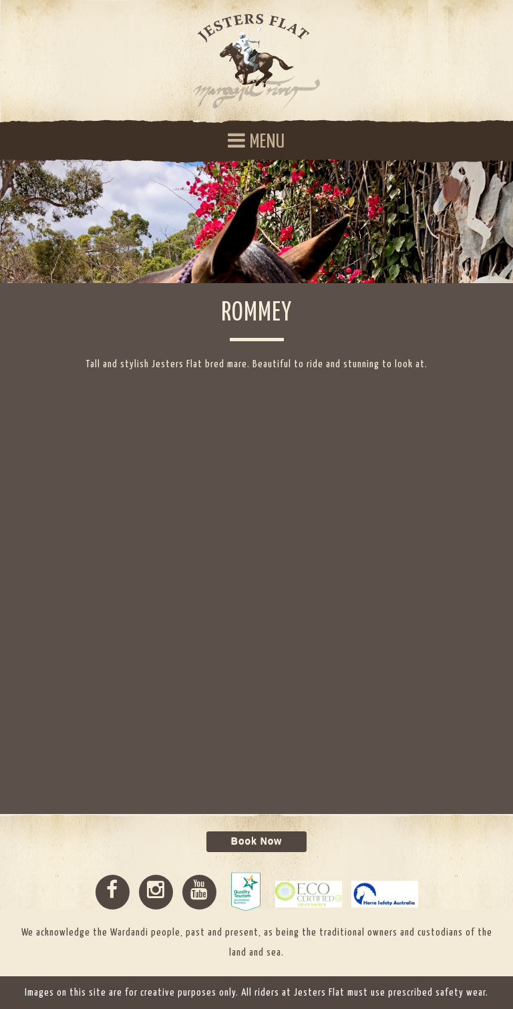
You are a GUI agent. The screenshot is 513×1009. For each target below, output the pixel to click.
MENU (256, 141)
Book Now (256, 841)
